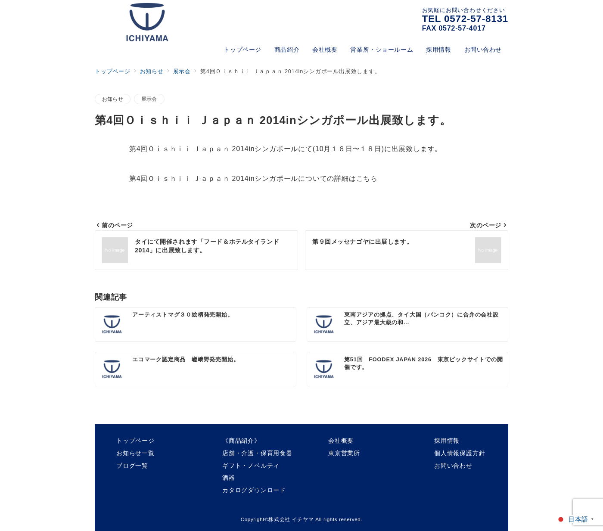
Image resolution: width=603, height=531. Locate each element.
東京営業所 (344, 453)
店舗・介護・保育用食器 (257, 453)
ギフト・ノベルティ (251, 465)
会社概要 (341, 440)
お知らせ (112, 99)
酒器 (228, 477)
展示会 (149, 99)
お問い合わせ (453, 465)
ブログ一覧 (132, 465)
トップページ (135, 440)
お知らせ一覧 (135, 453)
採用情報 (447, 440)
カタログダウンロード (254, 490)
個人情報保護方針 (459, 453)
